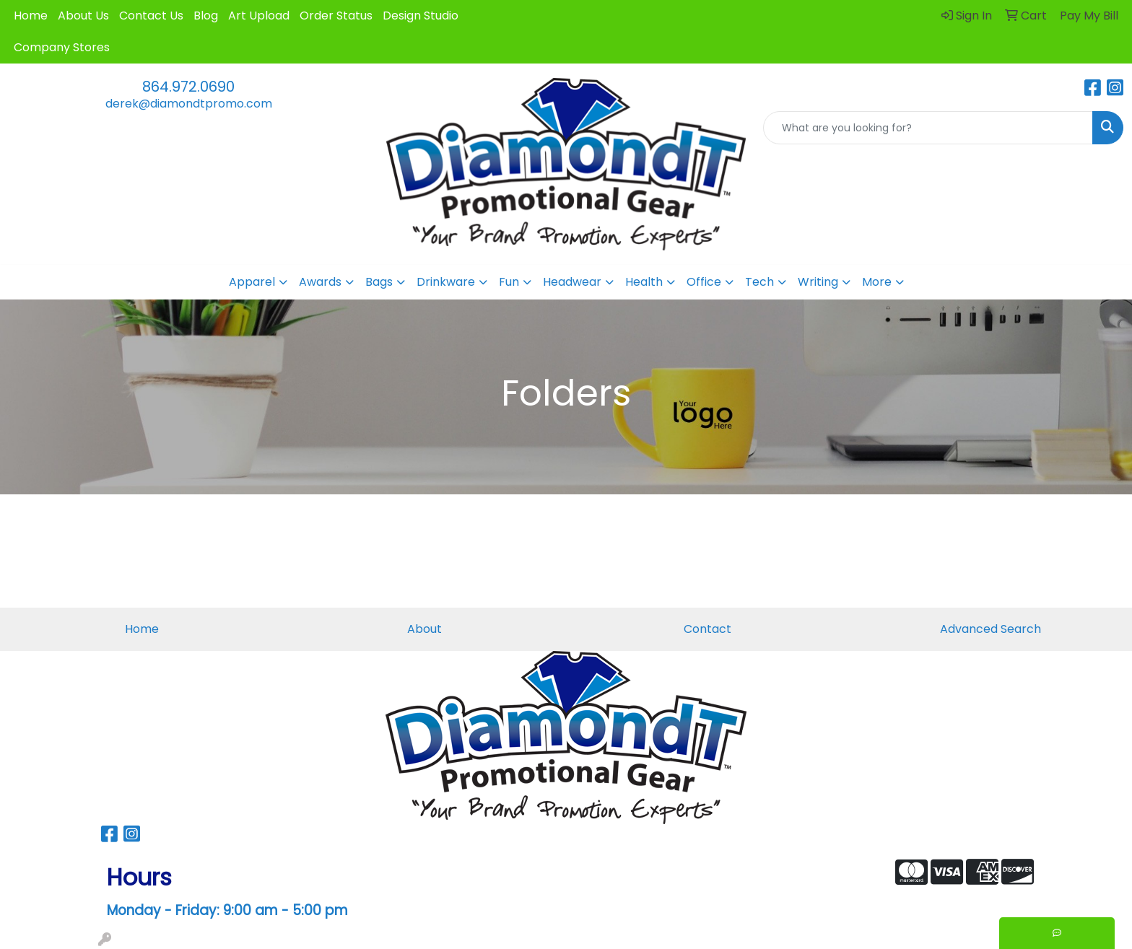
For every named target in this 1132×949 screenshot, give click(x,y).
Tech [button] (759, 282)
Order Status (336, 15)
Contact (707, 629)
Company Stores (62, 47)
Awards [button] (320, 282)
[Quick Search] (928, 127)
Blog (205, 15)
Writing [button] (818, 282)
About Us (83, 15)
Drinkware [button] (446, 282)
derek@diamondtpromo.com (188, 103)
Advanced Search (990, 629)
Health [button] (644, 282)
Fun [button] (509, 282)
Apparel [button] (252, 282)
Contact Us (151, 15)
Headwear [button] (572, 282)
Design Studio (420, 15)
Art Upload (258, 15)
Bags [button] (379, 282)
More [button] (877, 282)
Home (31, 15)
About (424, 629)
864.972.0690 (188, 86)
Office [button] (704, 282)
